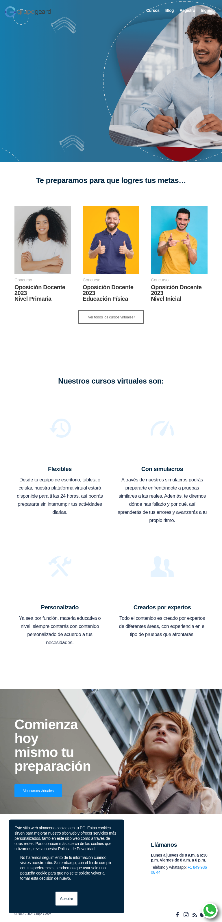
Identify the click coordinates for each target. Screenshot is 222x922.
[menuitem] (152, 10)
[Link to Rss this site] (194, 914)
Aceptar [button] (66, 898)
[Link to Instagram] (186, 914)
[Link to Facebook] (177, 914)
